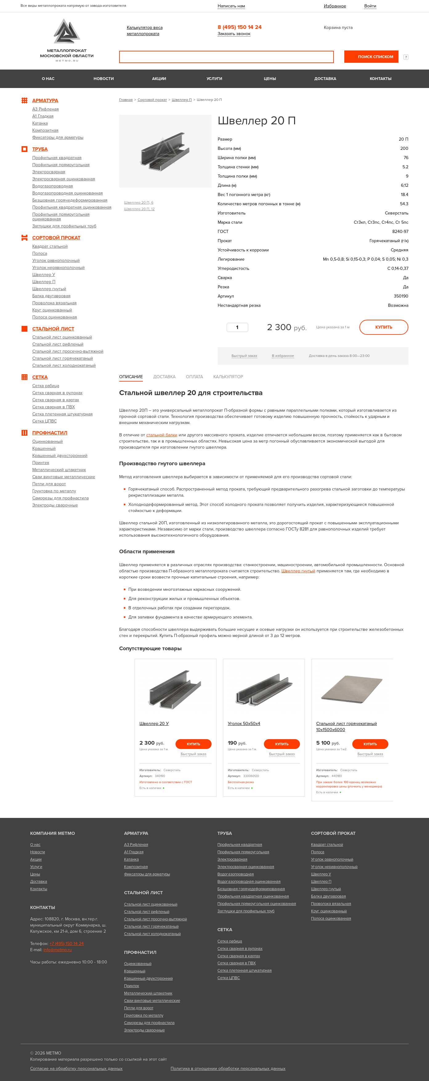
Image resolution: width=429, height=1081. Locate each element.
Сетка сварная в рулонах (239, 948)
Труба (224, 833)
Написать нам (231, 6)
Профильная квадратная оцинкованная (253, 896)
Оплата (194, 376)
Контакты (380, 78)
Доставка (325, 78)
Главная (126, 100)
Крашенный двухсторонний (148, 978)
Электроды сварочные (144, 1030)
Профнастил (140, 952)
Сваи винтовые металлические (152, 1000)
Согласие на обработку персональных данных (76, 1068)
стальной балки (161, 435)
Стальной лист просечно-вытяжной (155, 919)
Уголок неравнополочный (334, 866)
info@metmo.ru (57, 949)
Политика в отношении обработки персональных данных (228, 1068)
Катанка (131, 859)
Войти (370, 6)
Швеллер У (321, 874)
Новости (104, 78)
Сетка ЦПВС (228, 977)
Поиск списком (375, 56)
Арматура (136, 833)
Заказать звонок (234, 33)
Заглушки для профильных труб (245, 911)
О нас (48, 78)
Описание (131, 376)
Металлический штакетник (148, 993)
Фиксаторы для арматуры (147, 874)
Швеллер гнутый (298, 571)
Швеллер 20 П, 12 (139, 209)
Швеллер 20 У (154, 723)
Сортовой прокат (152, 100)
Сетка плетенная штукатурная (244, 970)
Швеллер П (182, 100)
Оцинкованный (138, 963)
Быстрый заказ (244, 356)
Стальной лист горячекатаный (151, 926)
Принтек (131, 985)
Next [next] (400, 732)
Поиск (325, 57)
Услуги (214, 78)
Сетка (224, 929)
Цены (270, 78)
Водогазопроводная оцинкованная (249, 881)
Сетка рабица (229, 941)
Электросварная (232, 859)
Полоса (317, 852)
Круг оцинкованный (329, 911)
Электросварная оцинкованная (245, 866)
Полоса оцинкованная (331, 918)
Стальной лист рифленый (146, 911)
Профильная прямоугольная (243, 852)
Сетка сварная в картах (238, 956)
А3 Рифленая (136, 844)
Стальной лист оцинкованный (150, 904)
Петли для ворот (138, 1008)
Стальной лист (143, 892)
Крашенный (134, 971)
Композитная (136, 866)
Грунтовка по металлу (143, 1015)
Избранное (335, 6)
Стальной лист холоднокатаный (152, 933)
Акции (159, 78)
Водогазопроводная (235, 874)
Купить (383, 327)
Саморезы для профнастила (149, 1022)
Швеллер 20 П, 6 (138, 202)
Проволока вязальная (331, 903)
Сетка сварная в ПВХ (236, 963)
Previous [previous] (127, 732)
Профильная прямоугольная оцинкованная (256, 903)
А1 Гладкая (134, 852)
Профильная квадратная (239, 844)
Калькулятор (228, 376)
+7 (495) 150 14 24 (67, 943)
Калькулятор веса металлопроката (145, 30)
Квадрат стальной (327, 844)
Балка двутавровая (328, 896)
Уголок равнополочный (332, 859)
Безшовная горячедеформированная (251, 889)
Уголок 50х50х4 (244, 723)
